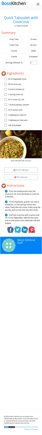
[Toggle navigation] (38, 4)
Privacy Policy (21, 427)
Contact (35, 429)
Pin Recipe (21, 177)
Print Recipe (21, 169)
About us (29, 429)
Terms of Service (32, 427)
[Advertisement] (21, 332)
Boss (13, 3)
